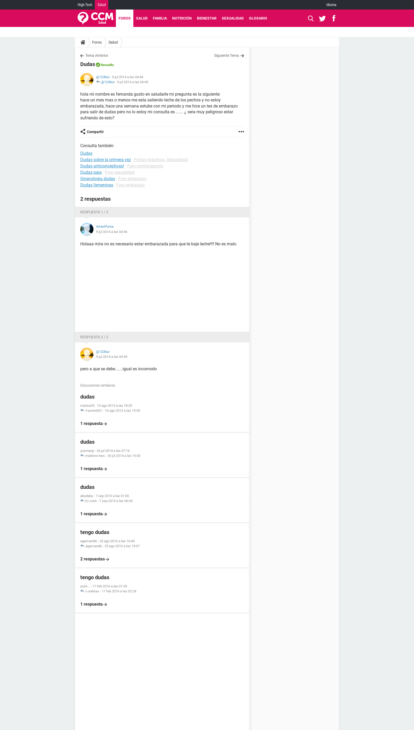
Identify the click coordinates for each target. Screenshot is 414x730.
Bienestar (207, 18)
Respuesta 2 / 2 (94, 337)
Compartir (95, 132)
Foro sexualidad (120, 172)
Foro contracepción (145, 166)
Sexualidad (233, 18)
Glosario (258, 18)
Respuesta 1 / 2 (94, 212)
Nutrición (182, 18)
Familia (160, 18)
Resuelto (107, 65)
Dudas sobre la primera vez (105, 159)
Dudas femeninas (96, 185)
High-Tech (85, 5)
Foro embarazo (132, 178)
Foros (125, 18)
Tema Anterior (96, 55)
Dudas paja (91, 172)
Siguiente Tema (226, 55)
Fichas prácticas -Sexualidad (161, 159)
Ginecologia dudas (97, 178)
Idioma (331, 5)
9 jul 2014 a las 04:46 (111, 232)
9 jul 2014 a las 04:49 (132, 82)
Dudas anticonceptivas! (102, 166)
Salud (101, 5)
